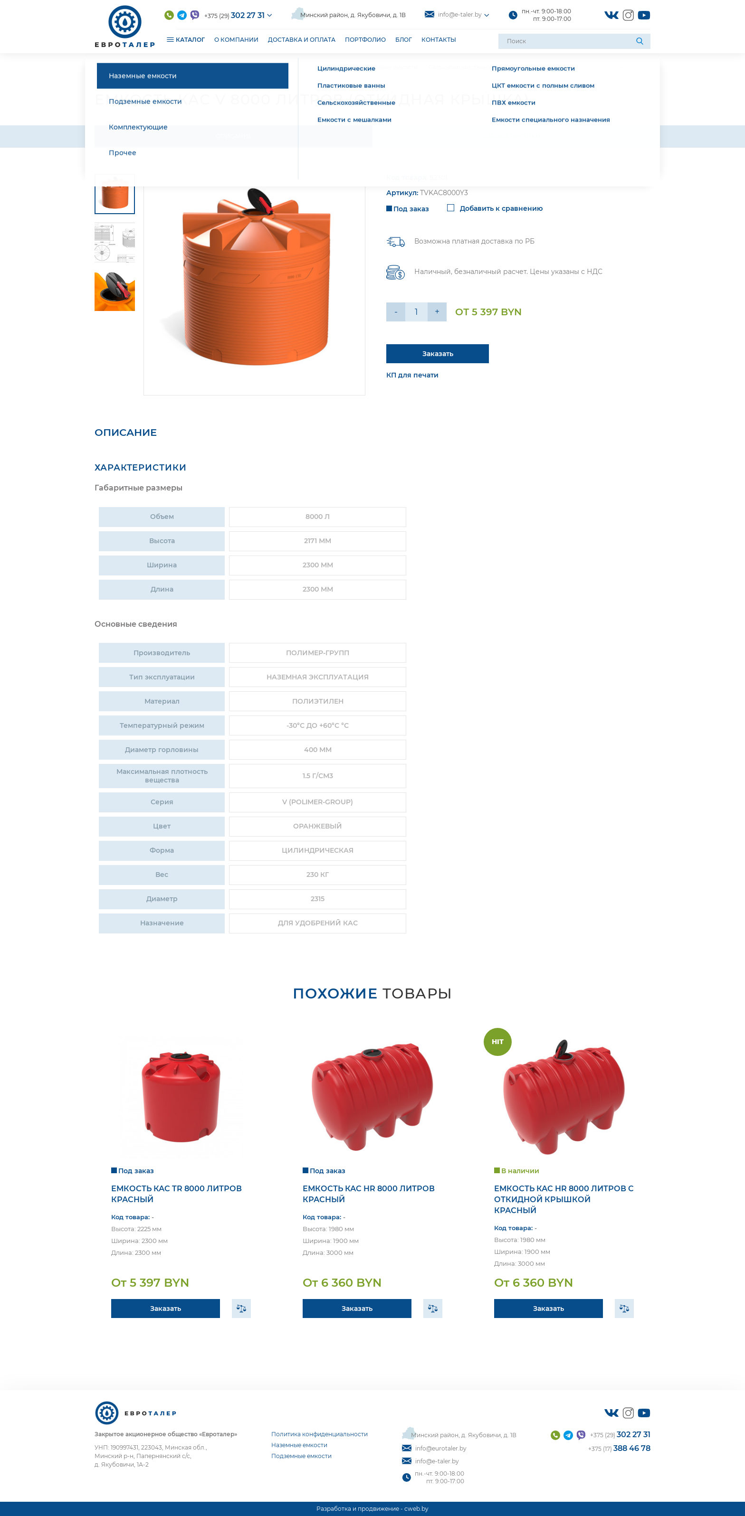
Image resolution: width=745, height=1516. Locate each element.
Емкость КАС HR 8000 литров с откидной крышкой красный (564, 1199)
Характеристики (511, 136)
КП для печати (412, 375)
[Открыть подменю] (170, 39)
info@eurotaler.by (434, 1448)
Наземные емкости (390, 67)
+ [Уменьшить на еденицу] (437, 312)
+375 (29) (234, 15)
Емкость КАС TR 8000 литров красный (176, 1194)
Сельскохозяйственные (463, 67)
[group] (254, 284)
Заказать (165, 1308)
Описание (234, 136)
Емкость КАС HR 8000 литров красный (369, 1194)
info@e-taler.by (453, 14)
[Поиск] (640, 41)
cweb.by (416, 1508)
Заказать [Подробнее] (437, 353)
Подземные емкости (301, 1456)
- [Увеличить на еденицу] (396, 312)
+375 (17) (619, 1448)
